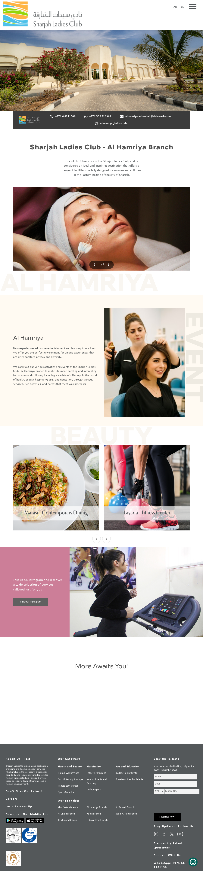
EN (182, 7)
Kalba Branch (94, 813)
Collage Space (94, 789)
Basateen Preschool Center (130, 779)
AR (175, 7)
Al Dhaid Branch (66, 813)
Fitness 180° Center (68, 786)
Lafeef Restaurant (96, 773)
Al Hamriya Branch (97, 807)
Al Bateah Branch (125, 807)
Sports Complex (66, 792)
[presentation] (93, 265)
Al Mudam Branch (67, 820)
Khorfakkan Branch (68, 807)
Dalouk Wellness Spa (68, 773)
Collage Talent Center (127, 773)
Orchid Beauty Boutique (70, 779)
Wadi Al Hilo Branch (126, 813)
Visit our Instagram (30, 601)
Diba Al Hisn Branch (97, 820)
